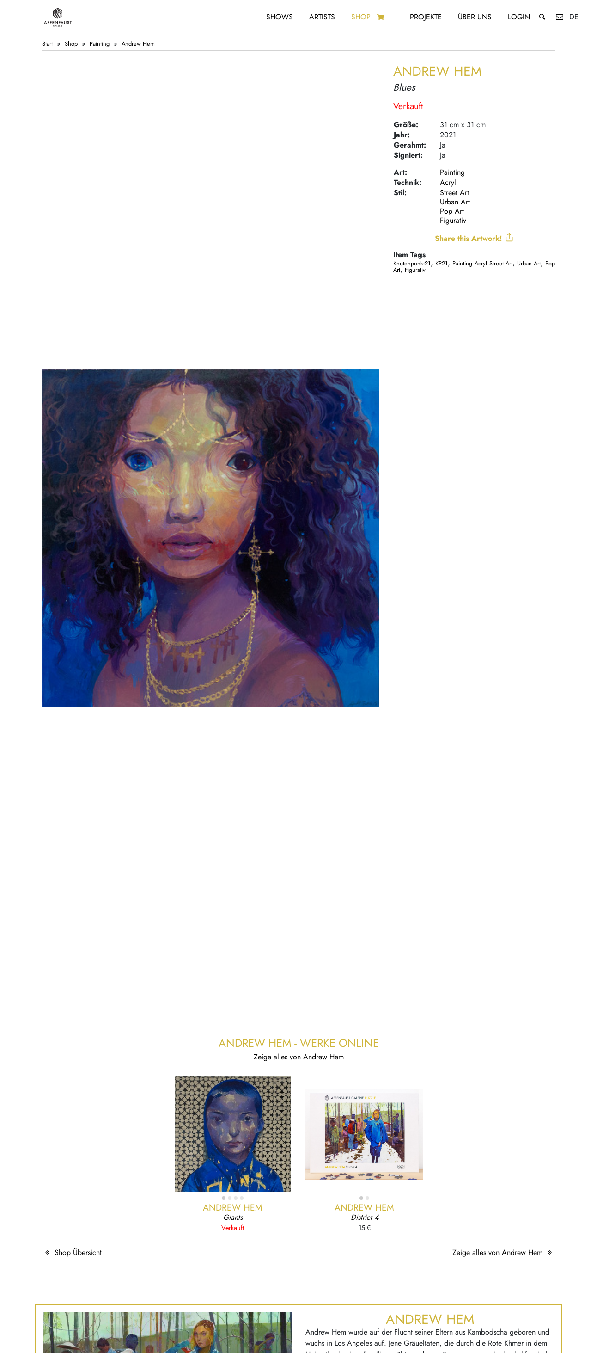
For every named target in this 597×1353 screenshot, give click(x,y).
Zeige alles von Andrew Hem (503, 1252)
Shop (361, 17)
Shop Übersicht (72, 1252)
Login (519, 17)
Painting (100, 43)
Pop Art (452, 211)
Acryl (448, 182)
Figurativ (453, 220)
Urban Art (455, 202)
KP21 (441, 263)
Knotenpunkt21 (412, 263)
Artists (322, 17)
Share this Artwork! (474, 238)
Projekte (426, 17)
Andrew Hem (138, 43)
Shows (279, 17)
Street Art (454, 192)
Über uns (475, 17)
